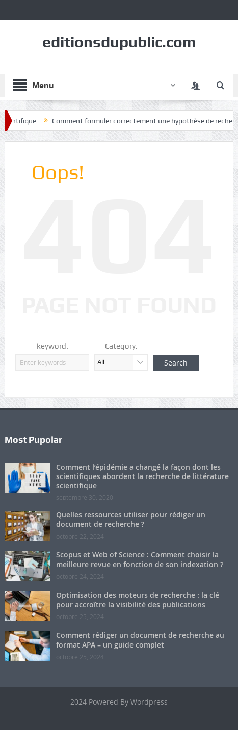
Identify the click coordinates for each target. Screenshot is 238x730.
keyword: (52, 346)
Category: (121, 346)
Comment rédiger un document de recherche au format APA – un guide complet (140, 639)
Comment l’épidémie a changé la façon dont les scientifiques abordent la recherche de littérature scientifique (142, 476)
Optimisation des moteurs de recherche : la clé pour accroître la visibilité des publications (137, 599)
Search (176, 363)
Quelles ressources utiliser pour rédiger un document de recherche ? (130, 519)
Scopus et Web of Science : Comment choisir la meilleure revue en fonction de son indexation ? (139, 559)
